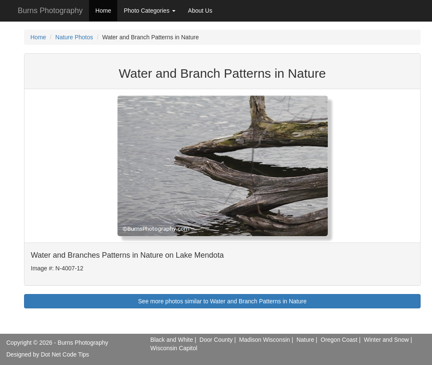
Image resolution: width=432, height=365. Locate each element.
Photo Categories (149, 10)
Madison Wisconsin (264, 339)
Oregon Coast (339, 339)
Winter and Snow (386, 339)
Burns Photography (50, 10)
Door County (216, 339)
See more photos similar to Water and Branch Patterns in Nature (222, 301)
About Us (200, 10)
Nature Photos (74, 37)
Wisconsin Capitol (173, 348)
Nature (305, 339)
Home (103, 10)
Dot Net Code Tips (65, 354)
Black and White (171, 339)
